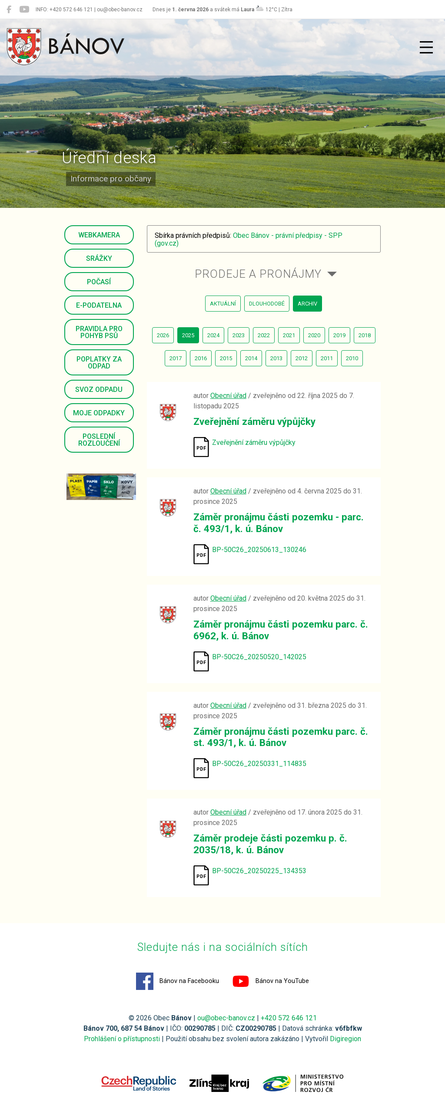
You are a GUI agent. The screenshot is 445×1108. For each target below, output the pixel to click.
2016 (201, 358)
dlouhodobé (267, 303)
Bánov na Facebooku (177, 981)
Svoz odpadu (99, 389)
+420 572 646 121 (289, 1018)
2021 (289, 335)
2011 (327, 358)
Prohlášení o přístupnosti (122, 1039)
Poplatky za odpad (99, 362)
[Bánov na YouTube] (24, 9)
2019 (339, 335)
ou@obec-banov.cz (226, 1018)
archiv (307, 303)
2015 (226, 358)
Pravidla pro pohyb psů (99, 332)
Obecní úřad (228, 395)
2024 (213, 335)
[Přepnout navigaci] (426, 47)
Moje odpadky (99, 413)
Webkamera (99, 235)
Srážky (99, 258)
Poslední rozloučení (99, 439)
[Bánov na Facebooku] (9, 9)
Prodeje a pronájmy (258, 273)
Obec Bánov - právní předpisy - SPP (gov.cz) (248, 239)
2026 (163, 335)
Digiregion (345, 1039)
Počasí (99, 282)
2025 (188, 335)
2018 (365, 335)
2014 (251, 358)
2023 (238, 335)
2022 (264, 335)
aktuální (223, 303)
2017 (175, 358)
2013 (276, 358)
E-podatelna (99, 305)
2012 (302, 358)
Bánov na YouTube (270, 981)
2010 (352, 358)
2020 (314, 335)
